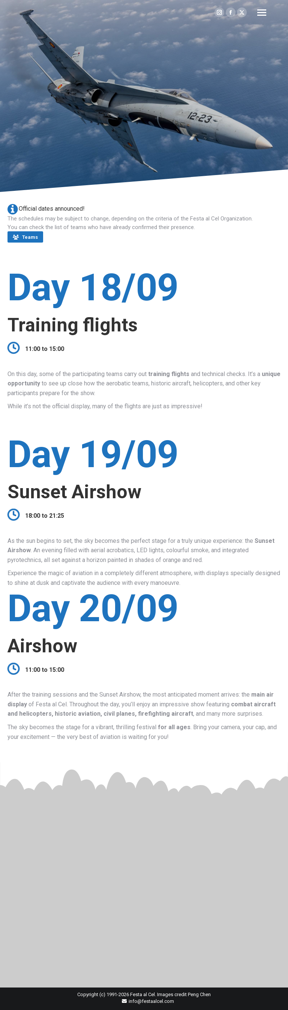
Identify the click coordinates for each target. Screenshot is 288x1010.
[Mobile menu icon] (261, 12)
